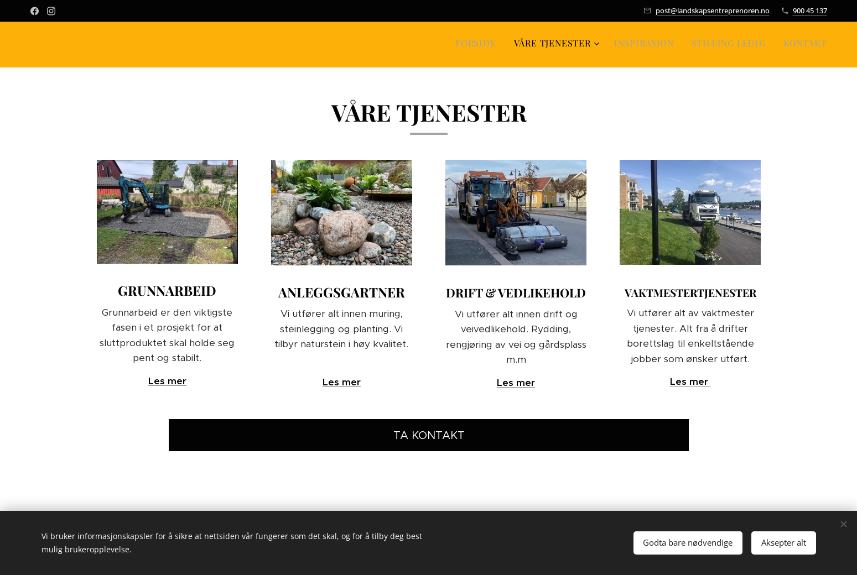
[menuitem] (754, 45)
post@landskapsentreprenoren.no (713, 10)
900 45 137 (810, 10)
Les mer (167, 381)
